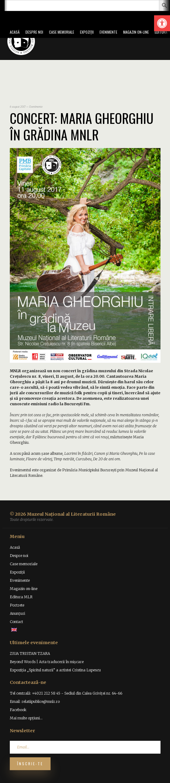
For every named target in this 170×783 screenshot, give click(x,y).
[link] (162, 23)
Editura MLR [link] (21, 597)
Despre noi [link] (34, 32)
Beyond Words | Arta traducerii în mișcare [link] (47, 661)
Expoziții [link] (87, 32)
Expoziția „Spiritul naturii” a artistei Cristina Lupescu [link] (55, 670)
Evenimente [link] (108, 32)
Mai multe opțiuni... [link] (26, 718)
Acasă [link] (15, 32)
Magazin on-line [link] (136, 32)
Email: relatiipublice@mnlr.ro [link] (35, 701)
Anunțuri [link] (17, 613)
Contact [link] (16, 621)
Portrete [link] (17, 605)
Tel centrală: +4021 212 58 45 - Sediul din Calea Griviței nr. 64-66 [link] (66, 693)
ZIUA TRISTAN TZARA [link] (30, 653)
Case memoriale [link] (61, 32)
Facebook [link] (18, 709)
